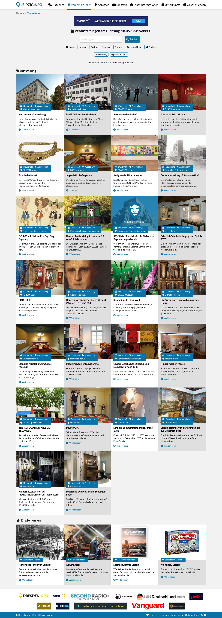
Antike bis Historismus (173, 114)
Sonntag (119, 47)
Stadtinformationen (146, 4)
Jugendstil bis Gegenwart (79, 175)
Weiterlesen (27, 129)
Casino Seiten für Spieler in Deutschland (123, 596)
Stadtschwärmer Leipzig (126, 564)
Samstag (106, 47)
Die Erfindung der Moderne (81, 114)
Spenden (154, 614)
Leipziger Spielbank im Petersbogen (161, 596)
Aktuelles (58, 4)
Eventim (59, 596)
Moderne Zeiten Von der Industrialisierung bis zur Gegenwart (38, 493)
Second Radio (90, 596)
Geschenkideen (196, 4)
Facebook (24, 614)
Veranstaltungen (81, 4)
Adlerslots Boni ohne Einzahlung (44, 606)
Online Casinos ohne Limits (177, 606)
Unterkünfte (172, 4)
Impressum (177, 614)
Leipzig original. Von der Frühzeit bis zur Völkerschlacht (180, 429)
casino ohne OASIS (148, 606)
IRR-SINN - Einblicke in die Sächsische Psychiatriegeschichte (133, 238)
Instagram (47, 614)
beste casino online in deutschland (100, 606)
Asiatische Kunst (28, 175)
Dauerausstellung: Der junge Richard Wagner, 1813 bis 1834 (86, 301)
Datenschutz (192, 614)
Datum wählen (134, 47)
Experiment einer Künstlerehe (82, 363)
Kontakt (165, 614)
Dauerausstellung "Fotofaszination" (180, 175)
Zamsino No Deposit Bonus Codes (196, 596)
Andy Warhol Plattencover (127, 175)
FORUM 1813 (26, 299)
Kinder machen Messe (173, 363)
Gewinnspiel (73, 564)
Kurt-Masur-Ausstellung (32, 114)
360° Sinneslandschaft (125, 114)
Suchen (152, 47)
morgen (83, 47)
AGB (203, 614)
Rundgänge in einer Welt (126, 299)
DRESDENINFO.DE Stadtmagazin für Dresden (33, 595)
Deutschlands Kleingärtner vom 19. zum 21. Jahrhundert (85, 238)
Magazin (121, 4)
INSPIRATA (72, 427)
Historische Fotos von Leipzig (34, 564)
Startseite (29, 4)
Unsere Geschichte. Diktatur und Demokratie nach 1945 (131, 365)
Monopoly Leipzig (170, 564)
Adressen (103, 4)
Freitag (94, 47)
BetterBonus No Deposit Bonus (62, 606)
